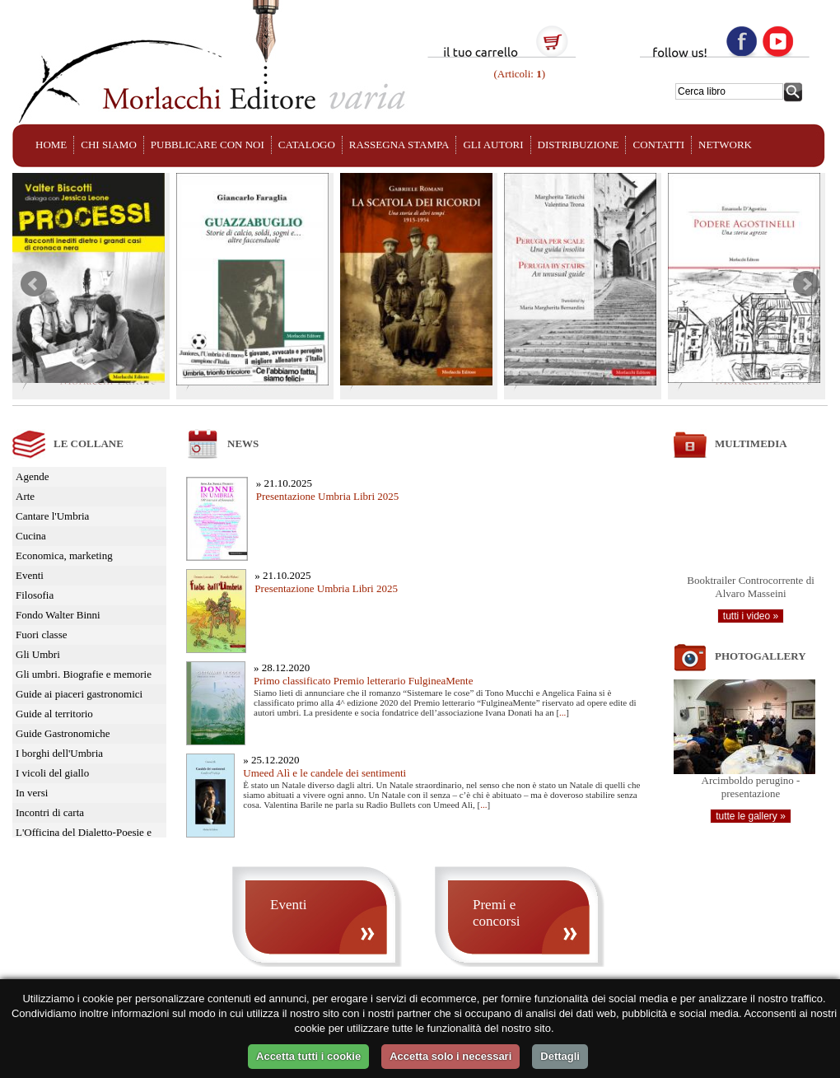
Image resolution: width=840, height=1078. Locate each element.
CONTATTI (658, 144)
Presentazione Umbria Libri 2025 (327, 496)
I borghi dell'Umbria (59, 753)
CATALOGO (306, 144)
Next (806, 284)
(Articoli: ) (518, 74)
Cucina (31, 536)
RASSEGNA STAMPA (399, 144)
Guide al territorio (54, 713)
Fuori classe (41, 634)
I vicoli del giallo (52, 773)
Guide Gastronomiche (63, 733)
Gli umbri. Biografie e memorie (84, 674)
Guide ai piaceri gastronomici (79, 694)
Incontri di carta (50, 812)
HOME (51, 144)
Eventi (30, 575)
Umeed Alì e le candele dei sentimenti (324, 773)
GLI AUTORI (493, 144)
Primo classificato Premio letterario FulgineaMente (363, 680)
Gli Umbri (38, 654)
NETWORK (725, 144)
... (562, 712)
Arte (25, 496)
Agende (32, 476)
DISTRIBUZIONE (578, 144)
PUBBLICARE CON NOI (207, 144)
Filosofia (35, 595)
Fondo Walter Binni (58, 615)
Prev (34, 284)
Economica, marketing (64, 555)
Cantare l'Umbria (52, 516)
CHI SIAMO (109, 144)
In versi (32, 792)
